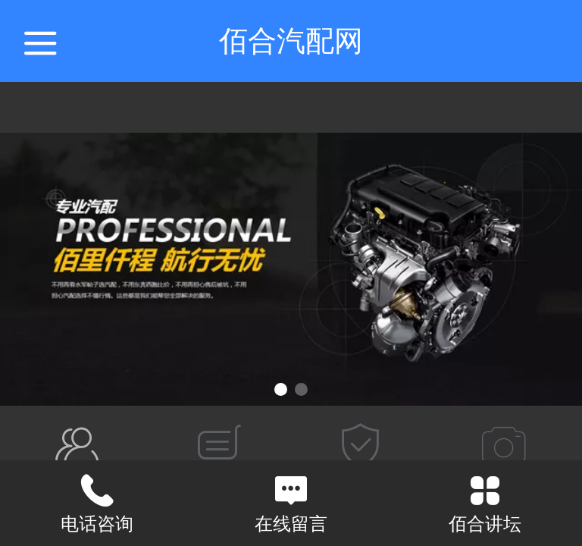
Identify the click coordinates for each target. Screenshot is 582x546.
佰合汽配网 (291, 40)
